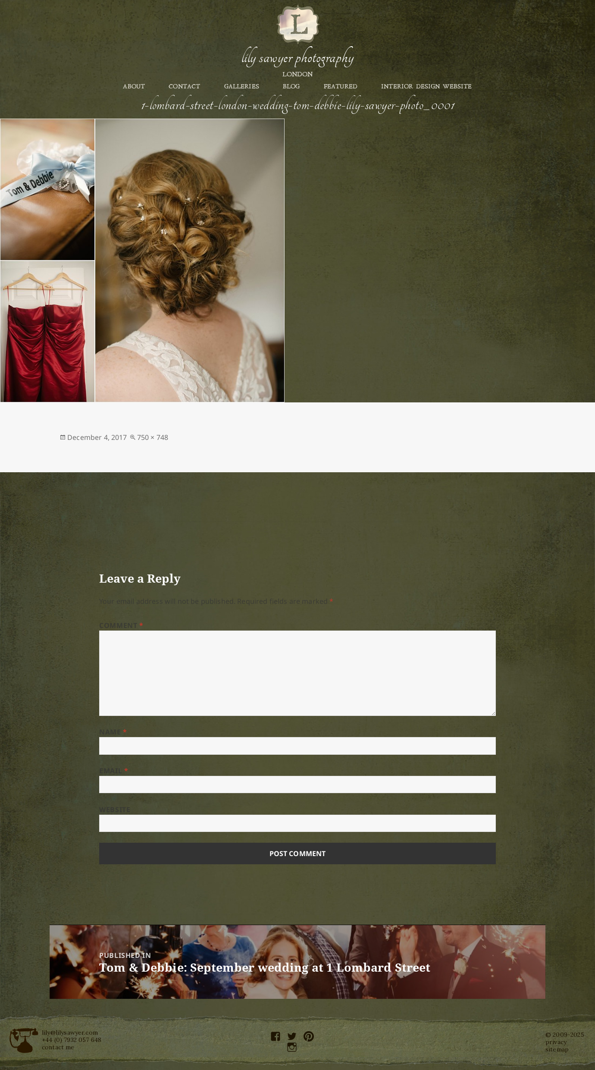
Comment (121, 625)
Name (113, 732)
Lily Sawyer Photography (297, 57)
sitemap (557, 1049)
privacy (556, 1042)
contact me (58, 1047)
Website (114, 809)
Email (113, 770)
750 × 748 (152, 437)
